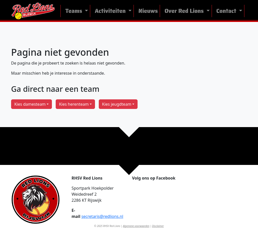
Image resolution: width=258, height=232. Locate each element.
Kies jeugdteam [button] (116, 104)
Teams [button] (74, 11)
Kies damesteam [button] (30, 104)
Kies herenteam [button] (74, 104)
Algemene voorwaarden (136, 226)
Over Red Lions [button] (185, 11)
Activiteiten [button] (111, 11)
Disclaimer (158, 226)
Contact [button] (227, 11)
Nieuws (148, 11)
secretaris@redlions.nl (102, 216)
